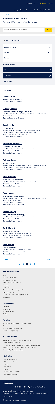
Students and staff (46, 3)
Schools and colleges (10, 362)
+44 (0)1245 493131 (20, 387)
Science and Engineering (10, 331)
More (51, 10)
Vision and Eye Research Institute (13, 350)
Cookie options (7, 396)
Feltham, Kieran (9, 160)
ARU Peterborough (8, 311)
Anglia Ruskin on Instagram (6, 387)
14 (35, 264)
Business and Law (8, 326)
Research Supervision (27, 47)
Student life (24, 10)
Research (43, 10)
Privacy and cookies (19, 391)
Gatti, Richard (9, 228)
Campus (27, 58)
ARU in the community (9, 277)
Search (48, 29)
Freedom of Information (10, 393)
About (6, 14)
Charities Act (24, 393)
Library (6, 369)
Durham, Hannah (10, 109)
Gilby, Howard (8, 245)
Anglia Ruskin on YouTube (12, 387)
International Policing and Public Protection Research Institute (21, 345)
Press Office (7, 367)
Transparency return (9, 292)
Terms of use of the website (38, 393)
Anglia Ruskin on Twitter (9, 387)
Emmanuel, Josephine (12, 144)
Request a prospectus (10, 359)
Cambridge (6, 306)
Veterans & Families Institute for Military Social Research (19, 347)
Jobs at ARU (6, 297)
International (34, 10)
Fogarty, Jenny (9, 193)
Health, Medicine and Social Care (13, 328)
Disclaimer (30, 391)
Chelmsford (27, 76)
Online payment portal (10, 374)
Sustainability (7, 285)
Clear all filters (7, 81)
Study (16, 10)
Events (6, 364)
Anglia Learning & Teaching (12, 371)
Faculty (27, 53)
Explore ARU (6, 287)
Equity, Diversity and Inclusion (12, 282)
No (27, 69)
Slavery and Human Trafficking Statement (15, 295)
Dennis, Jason (9, 96)
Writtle (5, 314)
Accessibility (7, 391)
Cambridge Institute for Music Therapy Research (17, 340)
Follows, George (9, 212)
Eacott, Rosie (8, 125)
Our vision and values (9, 280)
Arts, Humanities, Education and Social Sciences (17, 323)
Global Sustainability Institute (11, 342)
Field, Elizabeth (9, 177)
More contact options (36, 387)
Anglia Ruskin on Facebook (4, 387)
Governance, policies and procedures (14, 290)
